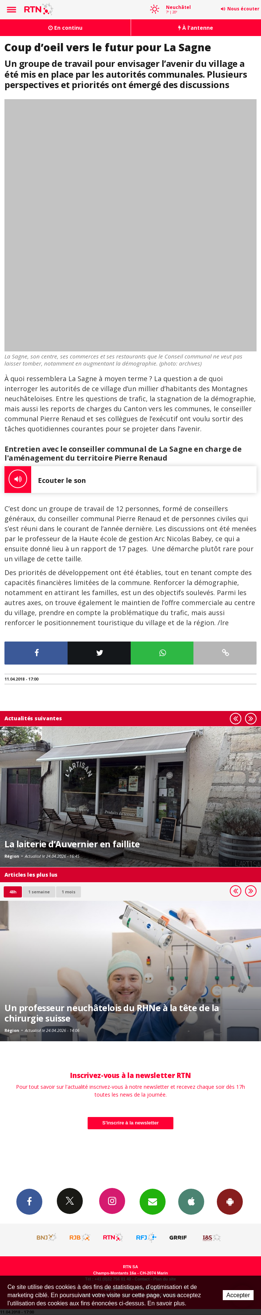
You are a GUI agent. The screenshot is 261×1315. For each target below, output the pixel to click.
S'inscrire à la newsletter (130, 1123)
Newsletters (153, 1201)
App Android (230, 1201)
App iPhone (191, 1201)
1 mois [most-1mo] (68, 891)
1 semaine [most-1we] (39, 891)
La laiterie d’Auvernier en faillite (72, 844)
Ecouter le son (45, 479)
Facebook (29, 1201)
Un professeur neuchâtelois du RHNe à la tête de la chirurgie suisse (111, 1013)
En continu (65, 27)
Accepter (238, 1295)
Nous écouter (243, 9)
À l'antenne (195, 27)
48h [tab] (12, 891)
